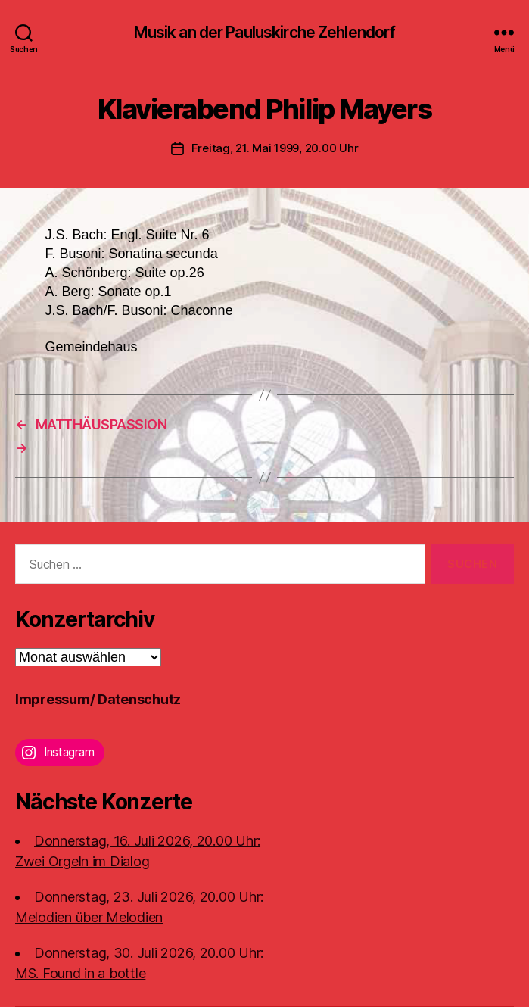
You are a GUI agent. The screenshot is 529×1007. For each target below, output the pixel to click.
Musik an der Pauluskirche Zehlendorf (265, 32)
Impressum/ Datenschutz (98, 699)
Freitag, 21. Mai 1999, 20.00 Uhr (275, 148)
